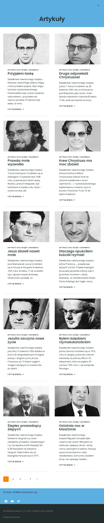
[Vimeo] (18, 501)
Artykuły (12, 70)
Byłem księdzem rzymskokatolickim (75, 340)
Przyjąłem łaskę (21, 73)
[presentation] (26, 49)
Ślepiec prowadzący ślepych (24, 427)
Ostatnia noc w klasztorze (71, 427)
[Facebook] (6, 501)
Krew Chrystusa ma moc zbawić (75, 162)
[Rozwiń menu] (98, 5)
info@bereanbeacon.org (24, 492)
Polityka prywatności (11, 517)
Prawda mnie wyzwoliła (19, 162)
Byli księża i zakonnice (28, 70)
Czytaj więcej (16, 109)
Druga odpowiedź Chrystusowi (73, 75)
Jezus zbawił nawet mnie (24, 253)
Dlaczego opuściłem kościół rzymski (76, 253)
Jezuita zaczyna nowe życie (26, 340)
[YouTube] (12, 501)
